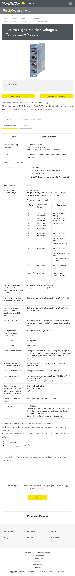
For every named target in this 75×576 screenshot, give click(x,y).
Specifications (10, 126)
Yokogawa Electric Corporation (37, 553)
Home (5, 18)
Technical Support (56, 96)
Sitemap (37, 567)
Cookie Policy (37, 564)
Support (30, 538)
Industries (8, 531)
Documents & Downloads (30, 120)
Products (14, 18)
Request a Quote (19, 96)
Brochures (12, 84)
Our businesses (37, 556)
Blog (6, 538)
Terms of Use (37, 562)
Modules (37, 18)
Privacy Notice (37, 559)
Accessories (26, 18)
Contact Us (37, 497)
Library (53, 531)
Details (8, 120)
